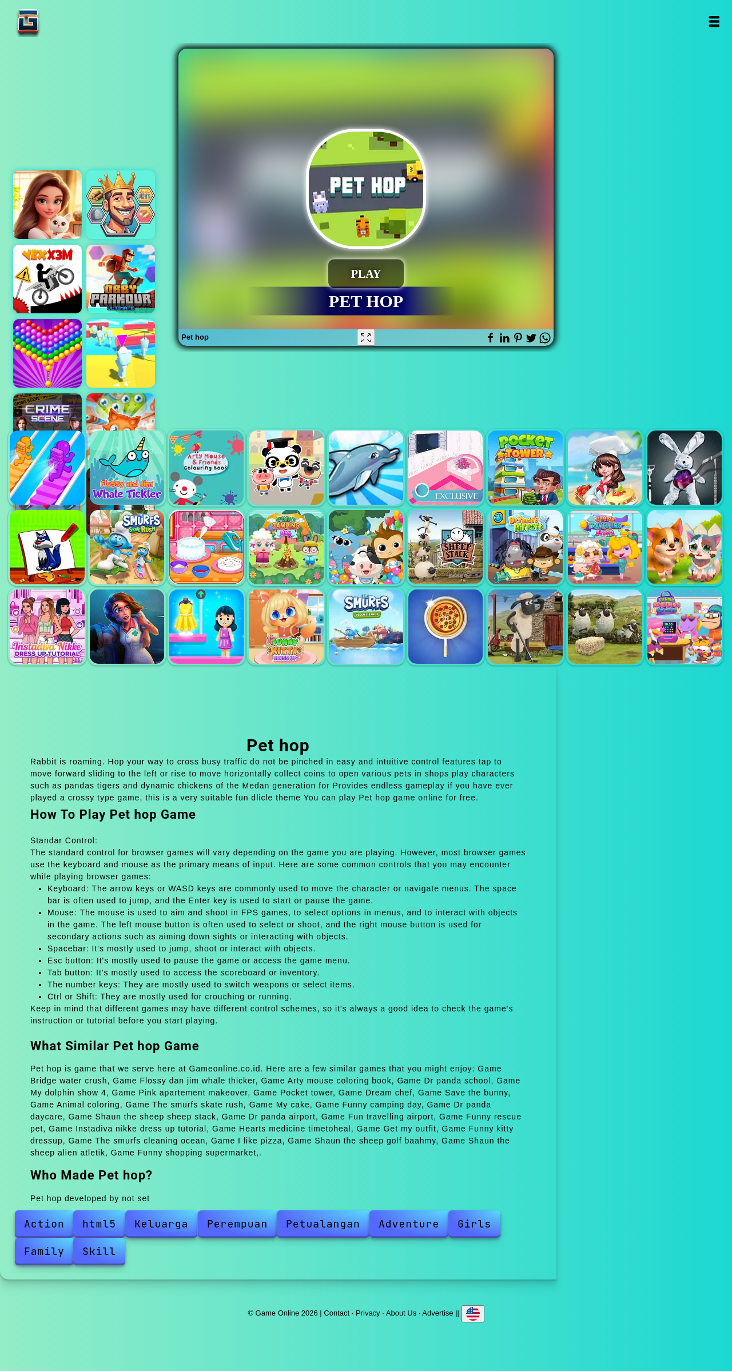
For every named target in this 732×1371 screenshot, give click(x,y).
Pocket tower (525, 468)
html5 (99, 1223)
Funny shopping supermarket (684, 626)
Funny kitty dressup (286, 626)
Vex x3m (47, 279)
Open (713, 21)
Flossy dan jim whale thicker (127, 468)
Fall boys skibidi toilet (120, 353)
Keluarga (161, 1223)
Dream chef (605, 468)
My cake (206, 547)
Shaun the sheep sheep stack (445, 547)
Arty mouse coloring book (206, 468)
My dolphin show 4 (366, 468)
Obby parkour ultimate (120, 279)
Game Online (64, 21)
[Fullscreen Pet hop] (366, 337)
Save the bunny (684, 468)
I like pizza (445, 626)
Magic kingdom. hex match (120, 204)
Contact (336, 1313)
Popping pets (120, 427)
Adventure (409, 1223)
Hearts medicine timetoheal (127, 626)
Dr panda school (286, 468)
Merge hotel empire (47, 204)
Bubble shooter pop (47, 353)
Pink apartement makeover (445, 468)
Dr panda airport (525, 547)
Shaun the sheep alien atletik (605, 626)
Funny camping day (286, 547)
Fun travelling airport (605, 547)
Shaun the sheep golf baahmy (525, 626)
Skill (99, 1251)
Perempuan (237, 1223)
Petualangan (323, 1223)
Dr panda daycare (366, 547)
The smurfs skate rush (127, 547)
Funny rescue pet (684, 547)
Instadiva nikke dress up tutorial (47, 626)
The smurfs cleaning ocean (366, 626)
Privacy (368, 1313)
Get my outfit (206, 626)
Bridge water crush (47, 468)
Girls (474, 1223)
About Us (401, 1313)
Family (44, 1251)
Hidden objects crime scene (47, 427)
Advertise (437, 1313)
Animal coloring (47, 547)
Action (44, 1223)
